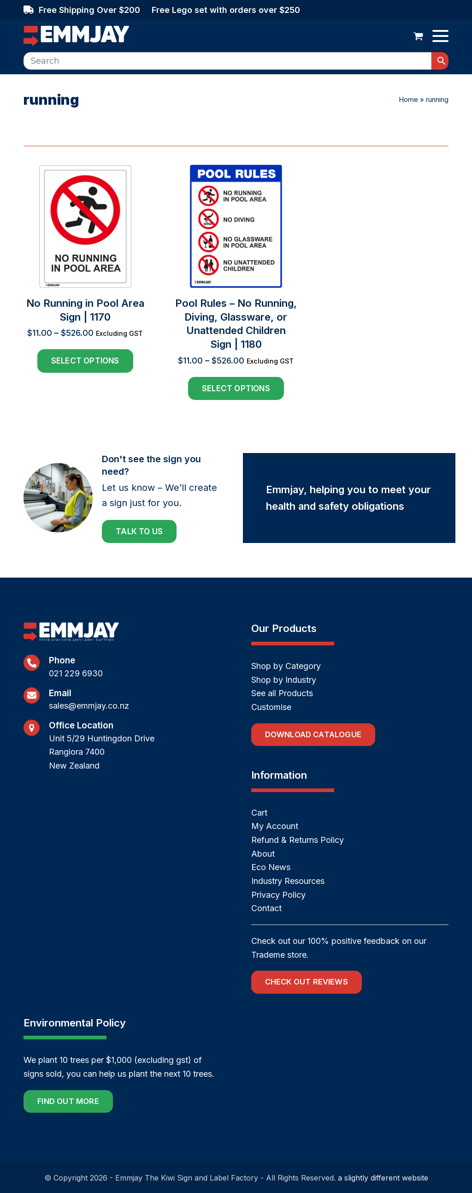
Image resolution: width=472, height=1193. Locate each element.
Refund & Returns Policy (297, 840)
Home (408, 99)
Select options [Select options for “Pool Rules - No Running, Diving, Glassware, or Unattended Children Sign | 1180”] (236, 388)
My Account (274, 826)
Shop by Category (286, 666)
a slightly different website (383, 1177)
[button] (418, 36)
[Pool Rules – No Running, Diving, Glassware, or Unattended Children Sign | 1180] (235, 282)
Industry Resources (287, 881)
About (263, 854)
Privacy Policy (278, 895)
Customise (271, 707)
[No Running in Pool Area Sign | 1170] (85, 282)
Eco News (270, 867)
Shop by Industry (283, 680)
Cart (259, 812)
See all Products (282, 693)
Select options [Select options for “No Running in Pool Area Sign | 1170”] (85, 360)
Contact (266, 908)
